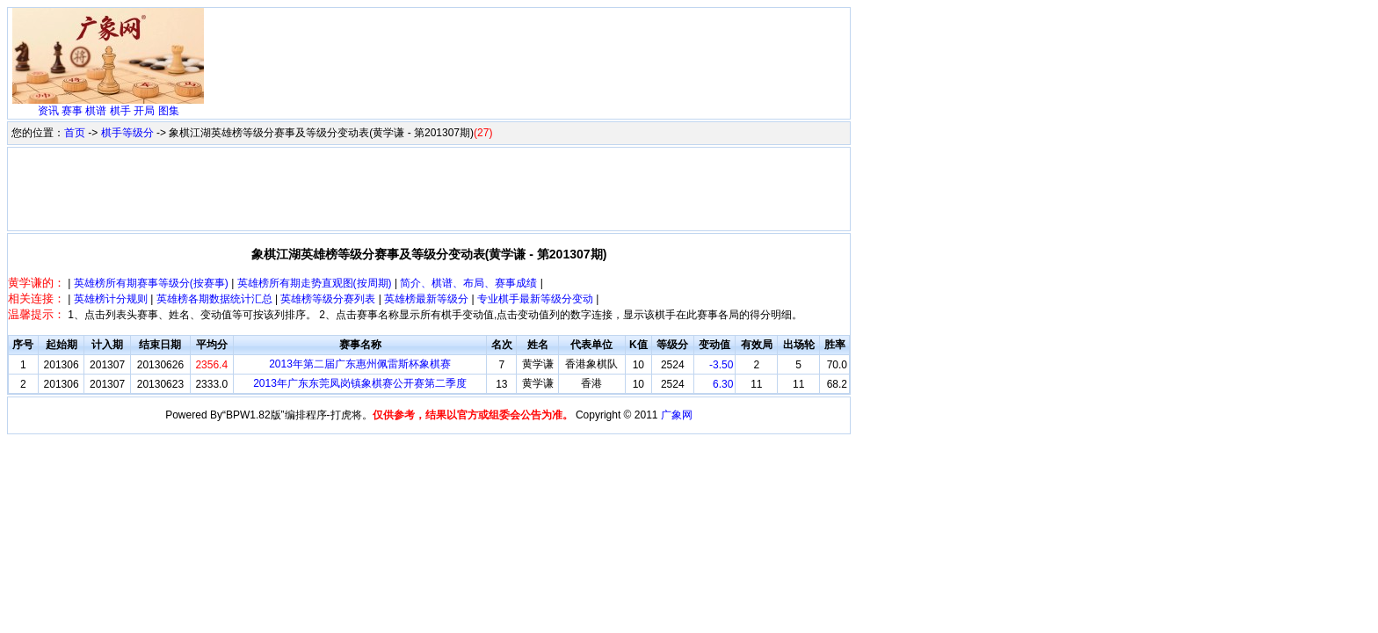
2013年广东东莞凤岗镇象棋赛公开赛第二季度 (360, 383)
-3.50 (721, 365)
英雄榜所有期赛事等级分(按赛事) (151, 283)
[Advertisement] (528, 51)
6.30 (723, 384)
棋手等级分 (127, 133)
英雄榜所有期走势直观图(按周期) (314, 283)
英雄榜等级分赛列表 (327, 299)
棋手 (120, 111)
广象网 (677, 415)
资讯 (48, 111)
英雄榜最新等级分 (426, 299)
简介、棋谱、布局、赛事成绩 (468, 283)
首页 (74, 133)
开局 (144, 111)
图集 (168, 111)
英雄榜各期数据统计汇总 (214, 299)
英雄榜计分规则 (111, 299)
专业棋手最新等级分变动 (535, 299)
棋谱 (95, 111)
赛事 (72, 111)
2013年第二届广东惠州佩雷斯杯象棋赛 (360, 364)
